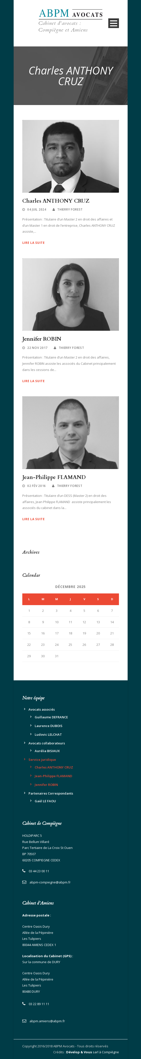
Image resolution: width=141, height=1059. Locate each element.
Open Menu (113, 23)
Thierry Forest (70, 209)
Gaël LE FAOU (45, 801)
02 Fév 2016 (36, 486)
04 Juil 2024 (36, 209)
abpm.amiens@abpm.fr (47, 1021)
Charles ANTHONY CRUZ (55, 201)
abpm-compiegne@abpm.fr (50, 882)
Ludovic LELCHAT (48, 734)
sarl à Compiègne (92, 1052)
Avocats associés (41, 709)
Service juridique (42, 759)
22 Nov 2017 (37, 348)
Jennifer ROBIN (41, 339)
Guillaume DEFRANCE (51, 717)
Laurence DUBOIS (48, 726)
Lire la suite (33, 243)
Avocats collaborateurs (46, 743)
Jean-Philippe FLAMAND (54, 477)
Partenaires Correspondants (50, 793)
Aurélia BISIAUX (47, 751)
